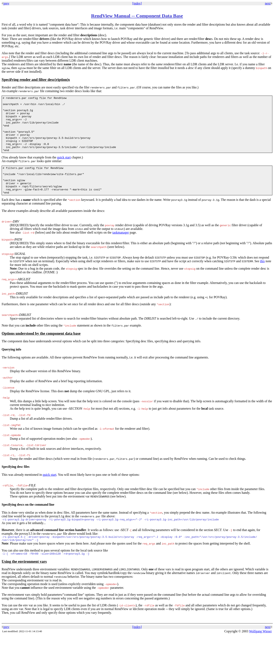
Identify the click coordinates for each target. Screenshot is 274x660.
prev (6, 3)
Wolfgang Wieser (260, 656)
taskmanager (120, 249)
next (268, 3)
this (262, 277)
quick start (64, 168)
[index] (137, 3)
